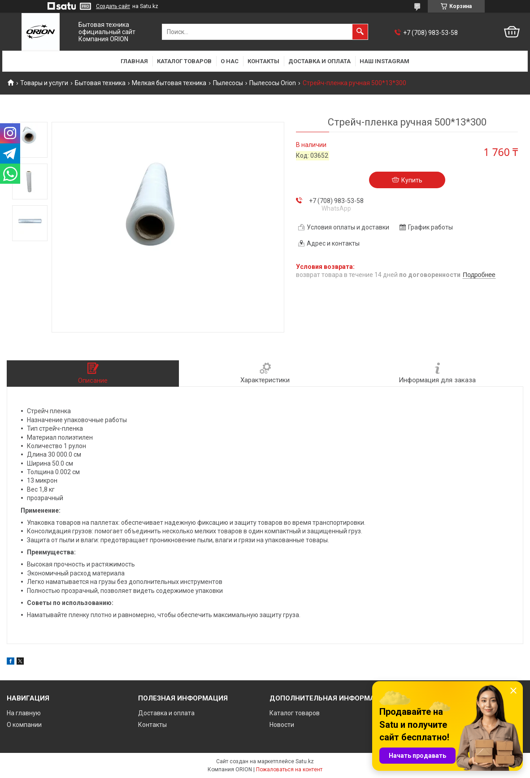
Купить (411, 180)
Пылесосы (228, 82)
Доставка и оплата (319, 61)
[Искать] (360, 31)
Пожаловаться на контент (289, 769)
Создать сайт (113, 6)
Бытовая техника (100, 82)
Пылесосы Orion (272, 82)
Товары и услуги (44, 82)
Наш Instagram (384, 61)
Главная (134, 61)
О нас (230, 61)
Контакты (263, 61)
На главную (24, 713)
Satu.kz (304, 761)
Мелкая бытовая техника (169, 82)
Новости (281, 724)
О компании (24, 724)
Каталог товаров (184, 61)
